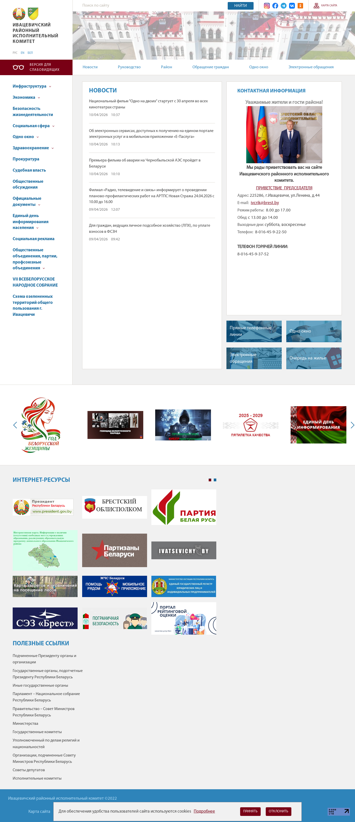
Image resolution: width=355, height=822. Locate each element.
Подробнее (204, 811)
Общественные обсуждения (28, 184)
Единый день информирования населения (30, 222)
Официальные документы (27, 201)
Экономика (26, 97)
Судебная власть (29, 170)
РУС (15, 53)
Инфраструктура (32, 86)
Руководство (129, 67)
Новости (90, 67)
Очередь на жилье (308, 358)
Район (166, 67)
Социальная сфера (34, 126)
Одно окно (258, 67)
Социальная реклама (34, 239)
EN (22, 53)
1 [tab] (210, 480)
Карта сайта (329, 5)
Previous (16, 425)
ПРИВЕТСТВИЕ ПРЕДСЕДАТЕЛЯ (284, 188)
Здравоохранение (33, 148)
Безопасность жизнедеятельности (33, 112)
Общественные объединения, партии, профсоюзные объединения (35, 259)
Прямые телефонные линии (251, 331)
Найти (240, 6)
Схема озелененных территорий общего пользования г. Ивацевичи (33, 305)
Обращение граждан (210, 67)
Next (351, 425)
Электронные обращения (311, 67)
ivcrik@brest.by (265, 203)
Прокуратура (26, 159)
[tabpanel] (114, 564)
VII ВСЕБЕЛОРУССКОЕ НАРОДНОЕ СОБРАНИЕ (35, 282)
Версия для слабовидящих (45, 67)
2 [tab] (215, 480)
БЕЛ (30, 53)
